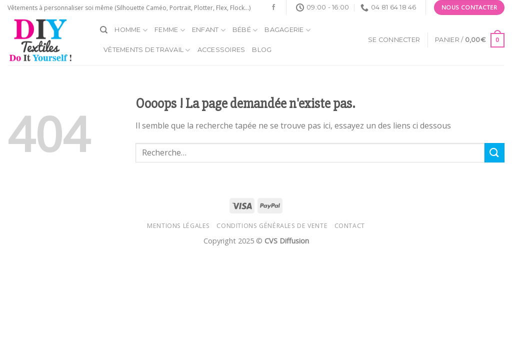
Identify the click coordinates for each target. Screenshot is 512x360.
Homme (131, 30)
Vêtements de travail (147, 50)
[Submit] (494, 152)
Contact (349, 226)
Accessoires (222, 50)
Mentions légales (178, 226)
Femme (169, 30)
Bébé (245, 30)
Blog (262, 50)
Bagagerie (287, 30)
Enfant (209, 30)
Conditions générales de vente (272, 226)
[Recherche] (104, 30)
